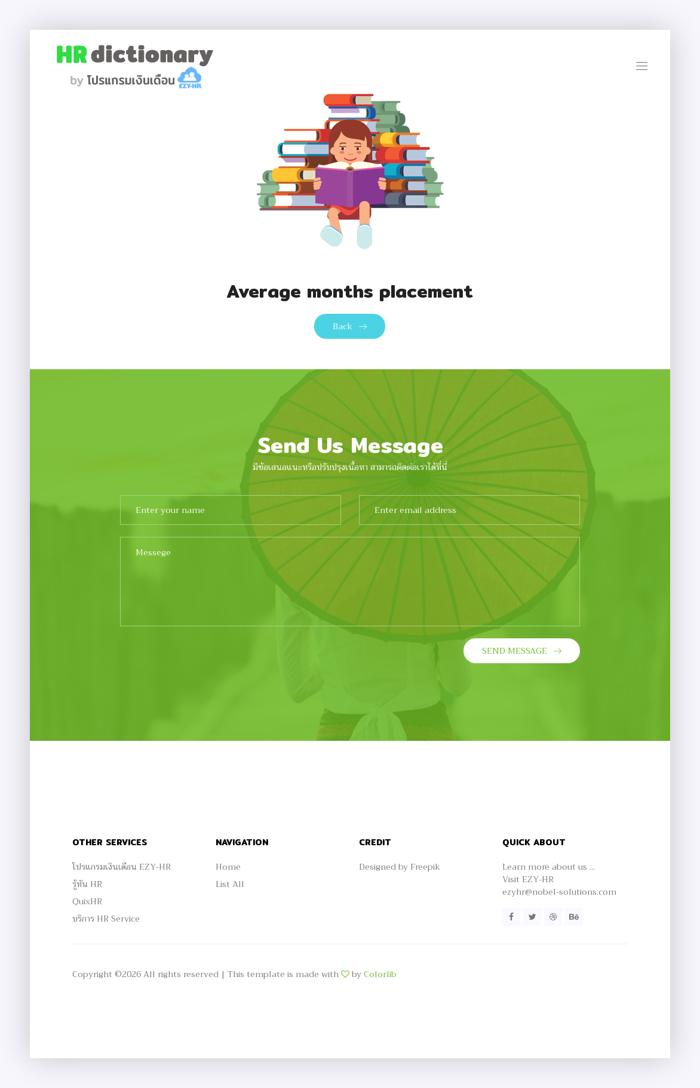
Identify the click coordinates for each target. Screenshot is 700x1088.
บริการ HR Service (106, 918)
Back (350, 326)
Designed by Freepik (399, 867)
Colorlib (380, 974)
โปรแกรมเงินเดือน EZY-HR (121, 867)
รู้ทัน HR (87, 884)
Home (228, 867)
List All (230, 884)
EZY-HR (538, 879)
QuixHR (87, 901)
